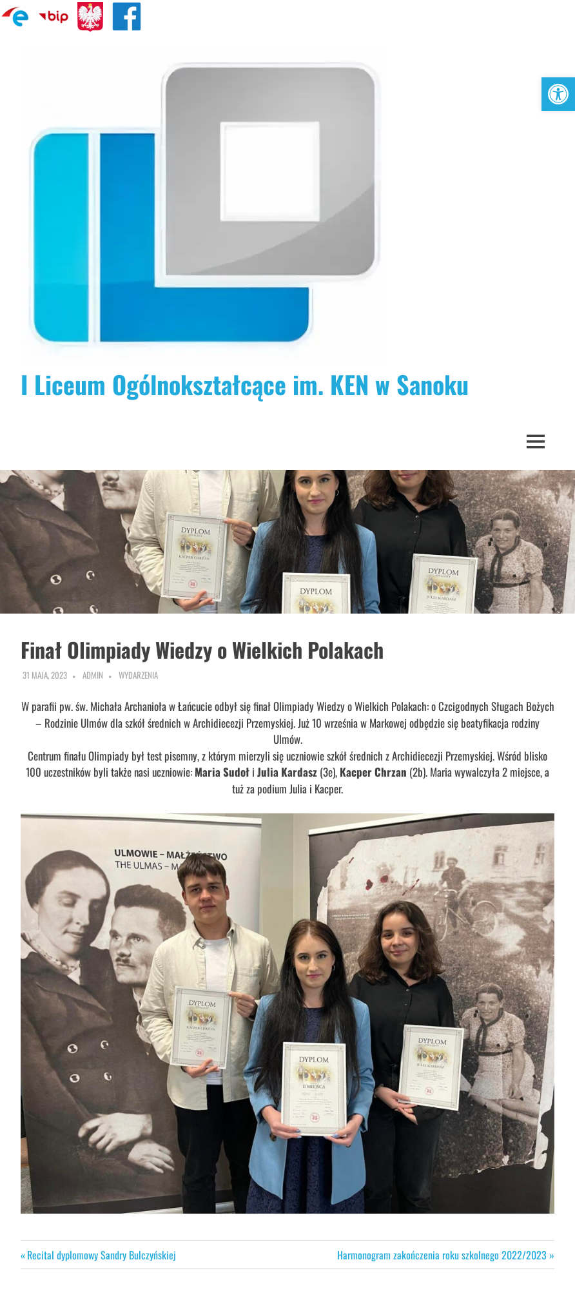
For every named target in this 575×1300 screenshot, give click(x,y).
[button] (558, 94)
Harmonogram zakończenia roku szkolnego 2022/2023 (442, 1255)
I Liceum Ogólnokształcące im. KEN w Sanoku (245, 384)
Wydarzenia (138, 674)
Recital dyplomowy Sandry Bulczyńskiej (101, 1255)
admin (93, 674)
